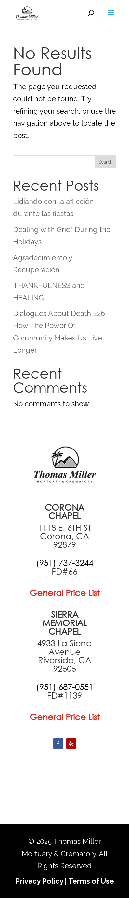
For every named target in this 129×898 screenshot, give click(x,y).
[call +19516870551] (64, 687)
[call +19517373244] (64, 563)
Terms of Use (91, 881)
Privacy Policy (39, 881)
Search (105, 162)
